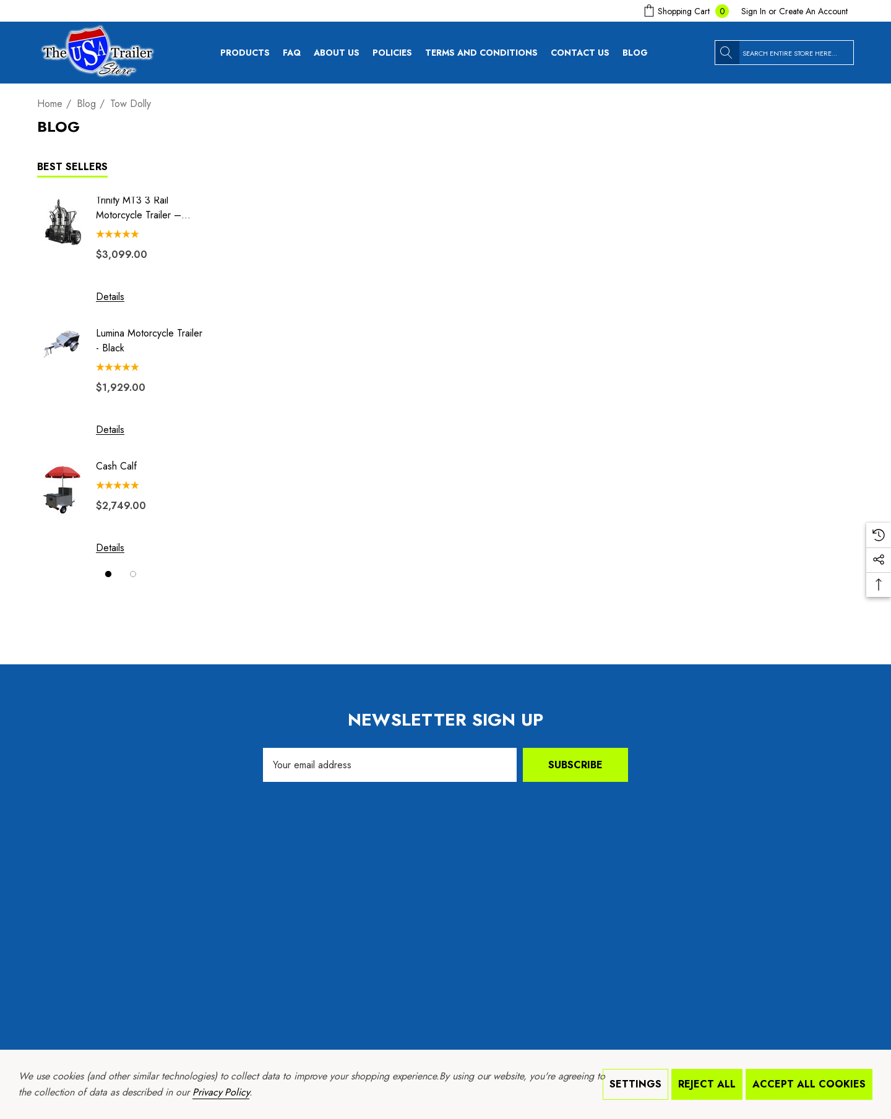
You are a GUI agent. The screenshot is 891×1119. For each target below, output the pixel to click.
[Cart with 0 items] (685, 11)
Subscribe (575, 765)
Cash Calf (116, 466)
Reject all (707, 1084)
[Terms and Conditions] (485, 52)
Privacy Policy (220, 1092)
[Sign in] (753, 11)
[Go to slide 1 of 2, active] (108, 574)
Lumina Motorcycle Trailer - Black (149, 340)
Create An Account (813, 11)
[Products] (245, 55)
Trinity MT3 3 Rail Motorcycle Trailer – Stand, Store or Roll (138, 208)
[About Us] (336, 55)
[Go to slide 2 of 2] (133, 574)
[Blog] (639, 52)
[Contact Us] (584, 52)
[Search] (727, 52)
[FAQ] (295, 52)
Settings (635, 1084)
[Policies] (392, 55)
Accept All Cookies (809, 1084)
